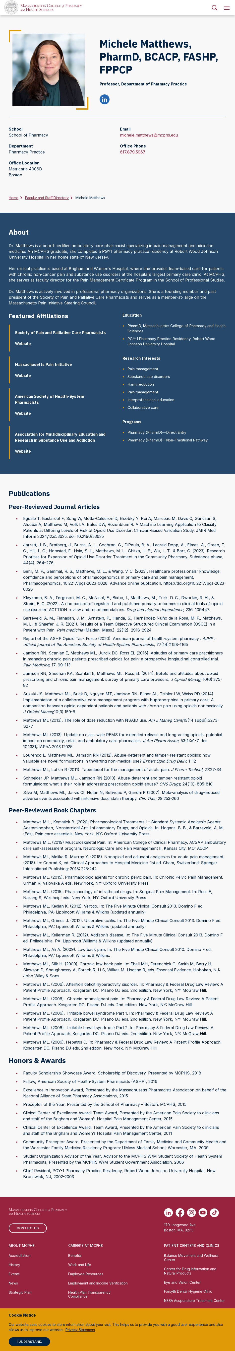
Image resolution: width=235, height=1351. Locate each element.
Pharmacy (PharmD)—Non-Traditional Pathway (167, 440)
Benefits (75, 1255)
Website (25, 343)
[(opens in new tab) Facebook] (180, 1212)
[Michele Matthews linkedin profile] (105, 100)
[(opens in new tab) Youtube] (202, 1212)
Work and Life (79, 1265)
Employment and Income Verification (98, 1283)
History (14, 1265)
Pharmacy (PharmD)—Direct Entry (156, 432)
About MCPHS (22, 1245)
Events (14, 1274)
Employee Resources (85, 1274)
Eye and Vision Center (182, 1282)
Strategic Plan (20, 1292)
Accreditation (19, 1255)
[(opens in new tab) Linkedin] (168, 1212)
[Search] (215, 7)
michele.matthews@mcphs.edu (149, 135)
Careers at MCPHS (85, 1245)
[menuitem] (215, 7)
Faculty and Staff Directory (47, 198)
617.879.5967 (132, 152)
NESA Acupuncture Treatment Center (194, 1300)
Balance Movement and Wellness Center (191, 1257)
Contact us (28, 1228)
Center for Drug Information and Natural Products (190, 1271)
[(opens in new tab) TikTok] (214, 1212)
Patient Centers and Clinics (191, 1245)
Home (13, 198)
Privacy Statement (80, 1330)
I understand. (29, 1342)
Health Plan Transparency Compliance (89, 1294)
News (13, 1283)
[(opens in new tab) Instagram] (191, 1212)
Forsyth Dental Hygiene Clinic (188, 1291)
